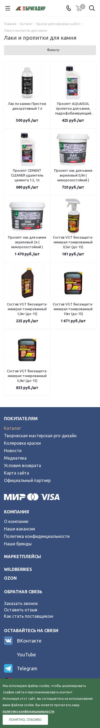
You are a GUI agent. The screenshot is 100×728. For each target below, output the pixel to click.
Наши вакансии (19, 528)
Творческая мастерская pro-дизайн (40, 435)
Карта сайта (16, 473)
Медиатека (15, 458)
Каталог (12, 428)
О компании (16, 521)
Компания (16, 511)
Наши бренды (18, 543)
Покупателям (21, 418)
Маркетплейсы (22, 556)
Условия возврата (22, 465)
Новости (13, 450)
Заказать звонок (21, 603)
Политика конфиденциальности (37, 536)
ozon (10, 578)
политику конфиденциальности (28, 711)
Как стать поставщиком (28, 616)
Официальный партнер (27, 480)
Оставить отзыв (20, 609)
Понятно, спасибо (25, 719)
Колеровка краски (22, 443)
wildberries (18, 569)
